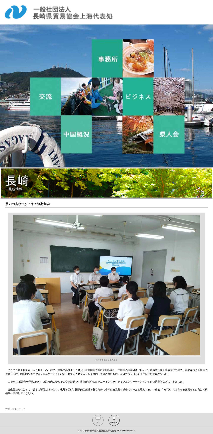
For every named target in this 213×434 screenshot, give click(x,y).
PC (98, 422)
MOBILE (114, 422)
